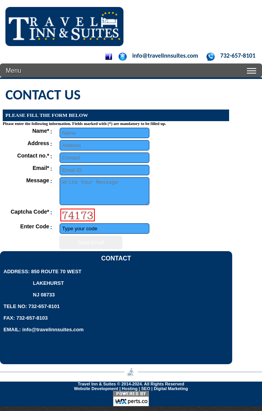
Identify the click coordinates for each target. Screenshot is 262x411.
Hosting (130, 393)
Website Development (96, 393)
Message (37, 180)
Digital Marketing (171, 393)
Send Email (91, 247)
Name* (40, 131)
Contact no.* (33, 155)
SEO (145, 393)
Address (38, 143)
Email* (41, 168)
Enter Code (34, 231)
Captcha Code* (29, 216)
